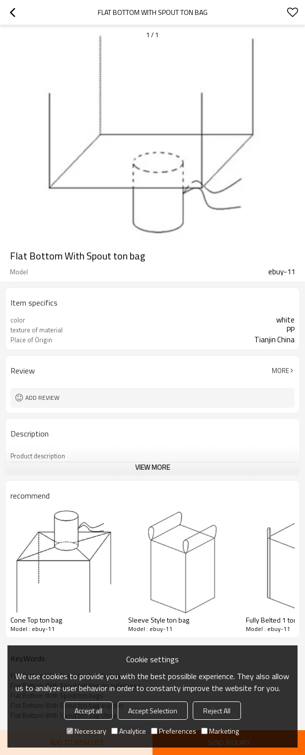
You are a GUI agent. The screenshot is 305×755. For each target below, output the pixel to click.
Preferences (173, 731)
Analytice (128, 731)
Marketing (220, 731)
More (280, 371)
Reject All (216, 710)
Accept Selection (152, 710)
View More (152, 467)
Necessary (86, 731)
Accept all (88, 710)
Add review (42, 397)
